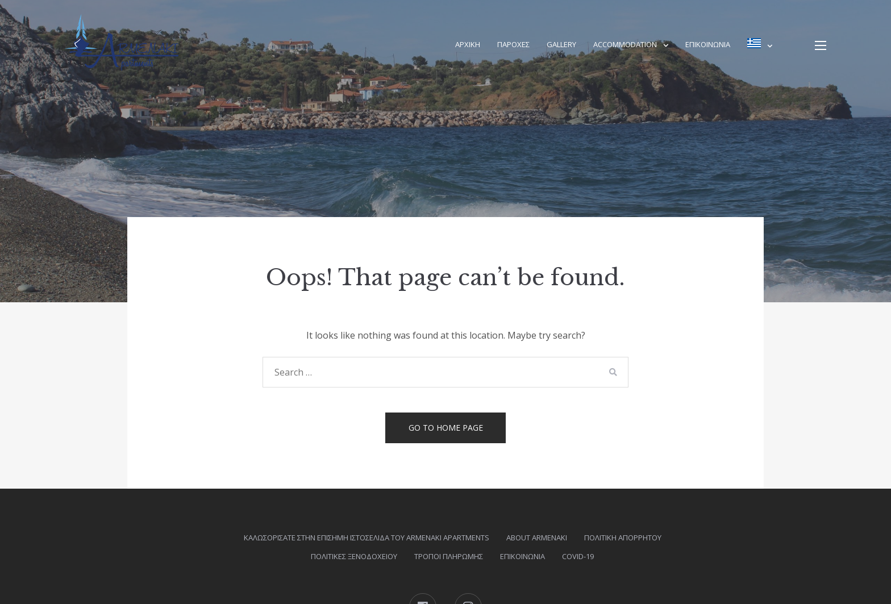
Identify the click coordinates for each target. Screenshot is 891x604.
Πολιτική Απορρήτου (622, 537)
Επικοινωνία (707, 44)
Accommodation (625, 44)
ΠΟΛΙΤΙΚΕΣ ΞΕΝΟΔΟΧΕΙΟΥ (354, 556)
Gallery (561, 44)
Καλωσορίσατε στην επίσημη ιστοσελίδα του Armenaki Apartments (366, 537)
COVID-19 (578, 556)
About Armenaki (536, 537)
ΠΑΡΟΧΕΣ (513, 44)
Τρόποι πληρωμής (448, 556)
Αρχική (467, 44)
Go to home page (446, 427)
